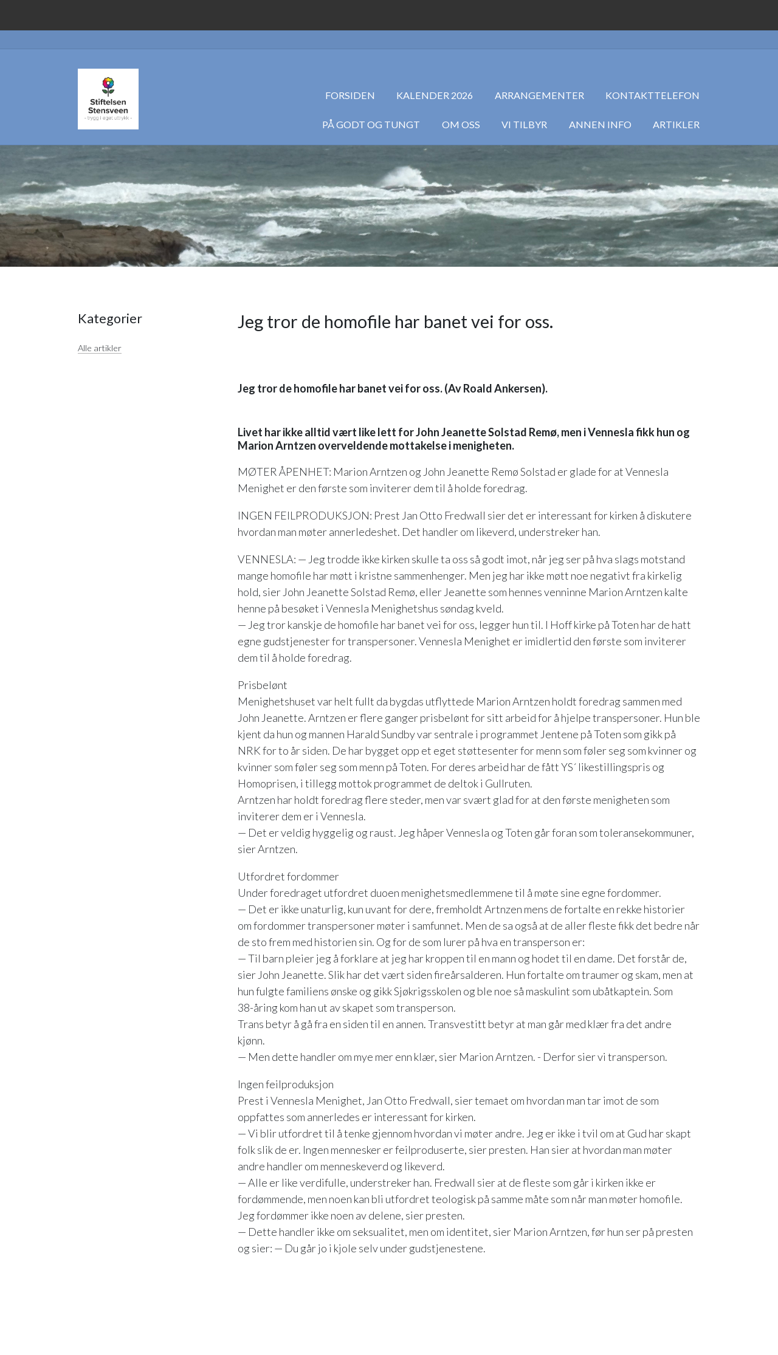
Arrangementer (539, 95)
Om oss (461, 124)
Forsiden (350, 95)
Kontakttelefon (652, 95)
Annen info (600, 124)
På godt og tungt (371, 124)
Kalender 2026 (434, 95)
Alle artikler (100, 348)
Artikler (676, 124)
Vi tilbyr (524, 124)
